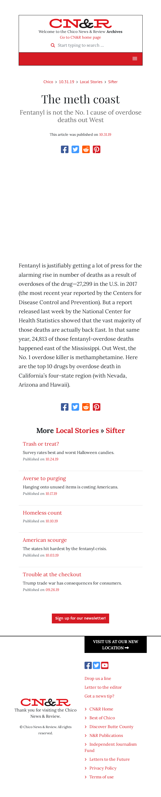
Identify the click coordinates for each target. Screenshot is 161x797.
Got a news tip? (99, 696)
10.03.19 (52, 555)
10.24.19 (52, 459)
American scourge (45, 540)
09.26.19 (52, 589)
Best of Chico (102, 717)
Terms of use (101, 776)
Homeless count (42, 512)
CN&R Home (101, 708)
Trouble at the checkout (52, 574)
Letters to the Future (109, 759)
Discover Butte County (111, 726)
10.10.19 (52, 520)
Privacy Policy (102, 768)
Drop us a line (98, 678)
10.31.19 (66, 81)
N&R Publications (106, 735)
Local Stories (91, 81)
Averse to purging (44, 478)
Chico (48, 81)
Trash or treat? (41, 443)
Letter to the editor (103, 687)
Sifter (112, 81)
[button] (135, 58)
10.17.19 (51, 493)
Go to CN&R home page (80, 37)
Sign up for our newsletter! (80, 618)
